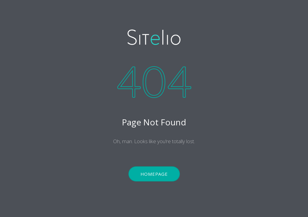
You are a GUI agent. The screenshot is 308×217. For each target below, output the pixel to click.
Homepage (154, 174)
